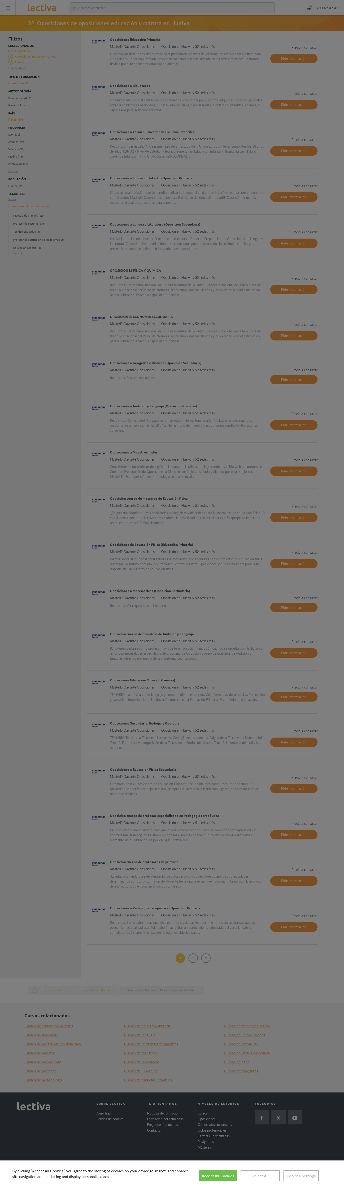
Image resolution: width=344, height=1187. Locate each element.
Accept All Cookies (218, 1175)
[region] (172, 1173)
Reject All (260, 1175)
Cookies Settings (301, 1175)
